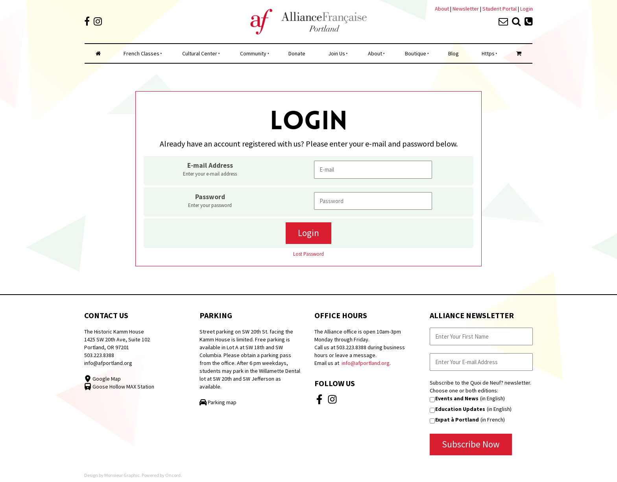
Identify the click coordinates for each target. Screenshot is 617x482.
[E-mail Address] (373, 169)
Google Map (102, 378)
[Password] (373, 201)
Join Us (336, 53)
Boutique (415, 53)
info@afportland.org (108, 363)
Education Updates (460, 408)
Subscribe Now (471, 444)
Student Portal (499, 8)
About (442, 8)
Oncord (173, 475)
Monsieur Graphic (122, 475)
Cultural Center (199, 53)
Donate (296, 53)
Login (526, 8)
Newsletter (466, 8)
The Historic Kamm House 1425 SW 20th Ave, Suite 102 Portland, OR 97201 (117, 339)
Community (253, 53)
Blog (453, 53)
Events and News (456, 398)
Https (488, 53)
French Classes (141, 53)
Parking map (218, 402)
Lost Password (308, 254)
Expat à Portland (457, 419)
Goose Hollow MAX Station (119, 386)
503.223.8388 (99, 355)
